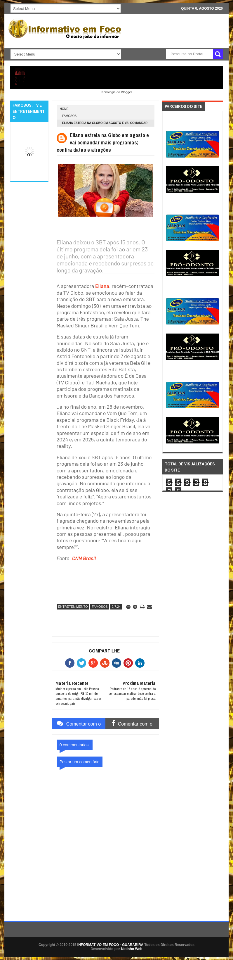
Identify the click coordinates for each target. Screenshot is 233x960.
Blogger (126, 92)
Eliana (102, 286)
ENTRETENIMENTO (73, 606)
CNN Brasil (84, 558)
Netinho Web (131, 949)
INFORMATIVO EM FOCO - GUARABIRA (110, 945)
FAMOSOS (69, 116)
